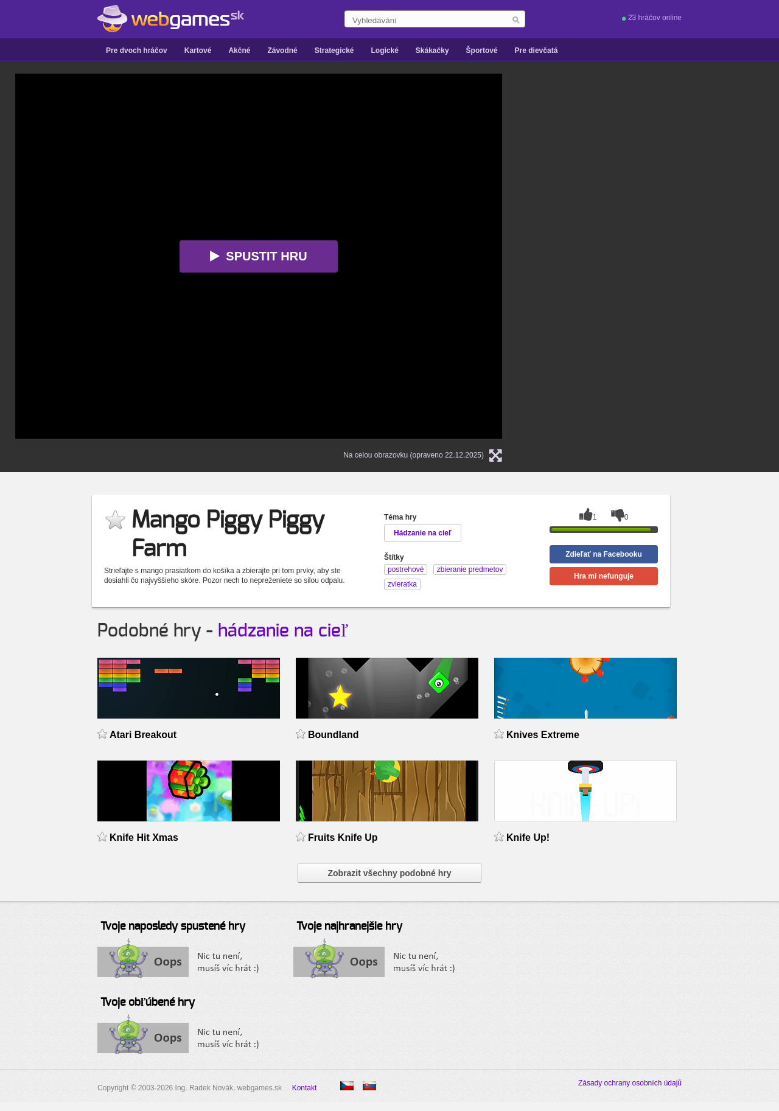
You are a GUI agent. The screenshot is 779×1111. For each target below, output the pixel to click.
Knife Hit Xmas (144, 837)
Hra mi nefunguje (604, 576)
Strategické (334, 50)
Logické (384, 50)
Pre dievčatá (536, 50)
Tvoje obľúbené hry (147, 1002)
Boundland (333, 735)
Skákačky (432, 50)
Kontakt (304, 1088)
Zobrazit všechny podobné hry (389, 873)
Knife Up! (528, 837)
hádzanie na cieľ (283, 631)
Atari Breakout (143, 735)
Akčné (239, 50)
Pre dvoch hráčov (136, 50)
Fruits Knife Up (343, 837)
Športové (482, 50)
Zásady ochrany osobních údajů (630, 1083)
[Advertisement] (672, 150)
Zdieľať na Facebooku (603, 554)
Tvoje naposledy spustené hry (172, 926)
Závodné (282, 50)
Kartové (198, 50)
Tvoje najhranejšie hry (349, 926)
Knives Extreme (542, 735)
